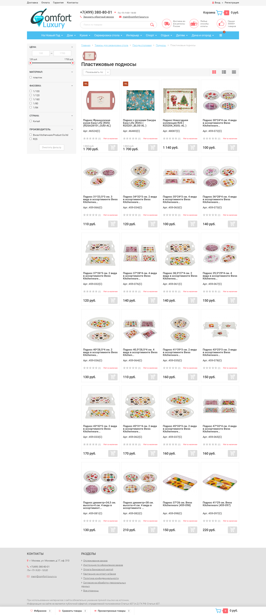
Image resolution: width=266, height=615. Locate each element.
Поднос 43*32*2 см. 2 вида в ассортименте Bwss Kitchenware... (100, 428)
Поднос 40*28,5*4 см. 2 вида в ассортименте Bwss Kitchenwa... (100, 352)
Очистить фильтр (51, 147)
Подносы (161, 45)
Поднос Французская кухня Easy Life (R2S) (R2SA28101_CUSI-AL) (97, 123)
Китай (35, 121)
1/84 (34, 107)
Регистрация (232, 2)
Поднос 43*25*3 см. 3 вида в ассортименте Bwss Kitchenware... (220, 352)
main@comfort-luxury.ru (136, 16)
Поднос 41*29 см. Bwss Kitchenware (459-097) (217, 504)
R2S (33, 139)
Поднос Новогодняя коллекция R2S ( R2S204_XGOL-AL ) (175, 123)
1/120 (35, 95)
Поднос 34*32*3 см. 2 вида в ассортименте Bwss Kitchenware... (140, 199)
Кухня (84, 35)
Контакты (72, 2)
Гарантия (58, 2)
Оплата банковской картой (98, 569)
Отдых (165, 35)
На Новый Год (50, 35)
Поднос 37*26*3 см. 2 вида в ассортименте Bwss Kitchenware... (100, 275)
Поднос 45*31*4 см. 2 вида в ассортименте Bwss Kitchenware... (140, 428)
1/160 (35, 99)
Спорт (150, 35)
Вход (216, 2)
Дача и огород (201, 35)
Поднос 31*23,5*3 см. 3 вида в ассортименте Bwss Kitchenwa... (100, 199)
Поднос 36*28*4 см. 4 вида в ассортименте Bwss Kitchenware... (220, 199)
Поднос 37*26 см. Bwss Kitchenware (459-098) (177, 504)
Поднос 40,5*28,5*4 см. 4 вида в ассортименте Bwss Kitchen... (140, 352)
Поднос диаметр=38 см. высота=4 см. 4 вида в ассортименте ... (138, 505)
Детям (180, 35)
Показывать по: (94, 72)
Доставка (32, 2)
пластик (36, 77)
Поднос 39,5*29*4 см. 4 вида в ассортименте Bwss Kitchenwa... (220, 275)
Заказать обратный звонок (98, 16)
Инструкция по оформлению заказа (103, 565)
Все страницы (91, 590)
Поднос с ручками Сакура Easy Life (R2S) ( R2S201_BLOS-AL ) (139, 123)
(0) (92, 139)
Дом (70, 35)
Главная (85, 45)
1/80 (34, 103)
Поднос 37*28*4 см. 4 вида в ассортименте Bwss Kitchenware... (140, 275)
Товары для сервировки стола (111, 45)
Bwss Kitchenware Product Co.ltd (49, 135)
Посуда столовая (142, 45)
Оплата (45, 2)
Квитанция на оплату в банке (99, 573)
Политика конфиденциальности (101, 578)
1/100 (35, 91)
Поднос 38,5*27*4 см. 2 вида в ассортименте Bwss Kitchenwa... (180, 275)
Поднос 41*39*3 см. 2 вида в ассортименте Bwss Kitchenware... (180, 352)
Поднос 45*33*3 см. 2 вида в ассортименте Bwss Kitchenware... (180, 428)
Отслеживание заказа (95, 560)
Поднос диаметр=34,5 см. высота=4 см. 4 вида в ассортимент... (99, 505)
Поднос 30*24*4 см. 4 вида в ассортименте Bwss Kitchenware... (220, 123)
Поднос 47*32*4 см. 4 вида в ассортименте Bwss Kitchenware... (220, 428)
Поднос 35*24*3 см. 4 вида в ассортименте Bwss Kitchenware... (180, 199)
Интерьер (132, 35)
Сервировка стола (106, 35)
